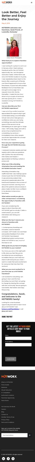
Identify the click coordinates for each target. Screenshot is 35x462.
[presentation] (18, 351)
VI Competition (5, 392)
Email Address (9, 341)
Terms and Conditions (7, 422)
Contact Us (4, 414)
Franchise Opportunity (7, 398)
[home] (6, 2)
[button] (32, 2)
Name (6, 335)
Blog (2, 411)
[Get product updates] (14, 435)
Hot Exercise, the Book (8, 406)
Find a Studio (5, 384)
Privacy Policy (5, 419)
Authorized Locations (7, 395)
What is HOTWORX (7, 382)
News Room (5, 400)
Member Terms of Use (7, 417)
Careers (3, 409)
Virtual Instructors (6, 390)
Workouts (4, 387)
